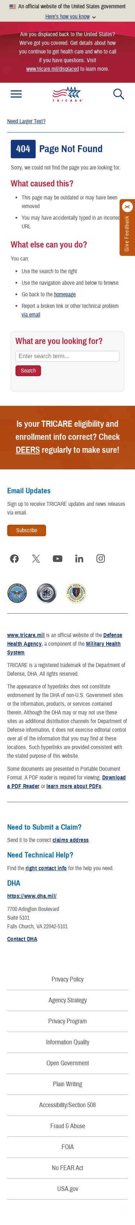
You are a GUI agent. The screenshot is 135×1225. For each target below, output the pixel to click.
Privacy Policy (67, 979)
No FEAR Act (67, 1168)
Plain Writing (67, 1084)
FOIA (68, 1147)
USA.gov (67, 1189)
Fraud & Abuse (67, 1126)
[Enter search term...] (67, 356)
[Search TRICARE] (28, 370)
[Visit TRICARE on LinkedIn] (79, 558)
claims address (71, 840)
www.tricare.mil (26, 635)
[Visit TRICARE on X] (36, 558)
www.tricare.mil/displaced (52, 69)
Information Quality (67, 1042)
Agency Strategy (68, 1000)
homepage (65, 294)
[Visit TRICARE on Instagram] (101, 558)
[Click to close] (127, 206)
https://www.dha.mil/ (32, 896)
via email (31, 314)
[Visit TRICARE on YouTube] (57, 558)
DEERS (28, 449)
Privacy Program (67, 1021)
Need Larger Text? (26, 121)
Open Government (67, 1063)
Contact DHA (22, 939)
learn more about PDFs (74, 786)
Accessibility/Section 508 (67, 1105)
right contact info (46, 868)
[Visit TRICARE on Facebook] (14, 558)
